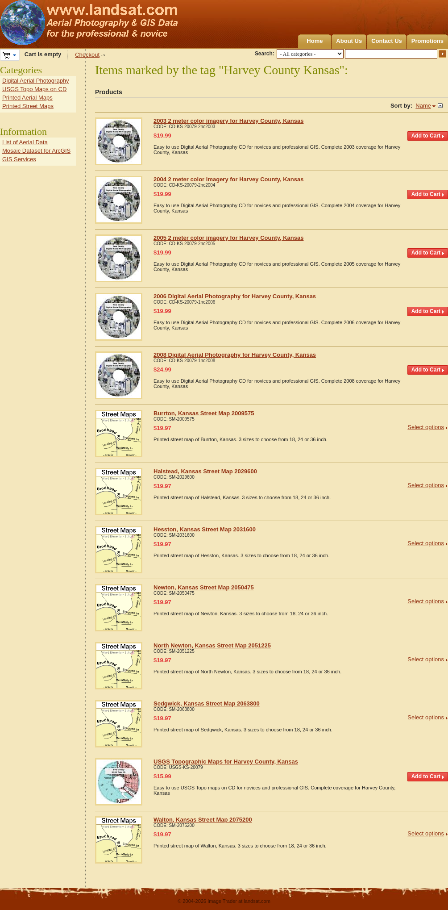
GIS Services (19, 159)
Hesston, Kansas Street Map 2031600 (204, 529)
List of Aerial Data (25, 142)
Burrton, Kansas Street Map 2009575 (203, 413)
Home (315, 41)
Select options (425, 427)
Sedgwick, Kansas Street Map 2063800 (206, 703)
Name (423, 105)
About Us (349, 41)
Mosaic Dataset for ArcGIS (36, 150)
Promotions (427, 41)
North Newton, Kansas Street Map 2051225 (212, 645)
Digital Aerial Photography (35, 80)
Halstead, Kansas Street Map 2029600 (205, 471)
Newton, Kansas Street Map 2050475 (203, 587)
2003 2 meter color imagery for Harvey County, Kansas (228, 120)
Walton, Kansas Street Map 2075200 (202, 819)
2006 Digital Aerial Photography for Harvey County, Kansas (234, 296)
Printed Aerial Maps (27, 97)
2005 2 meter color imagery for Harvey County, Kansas (228, 237)
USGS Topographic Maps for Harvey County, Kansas (225, 761)
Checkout (87, 54)
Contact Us (386, 41)
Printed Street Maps (28, 106)
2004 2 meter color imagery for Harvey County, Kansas (228, 179)
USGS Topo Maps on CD (34, 89)
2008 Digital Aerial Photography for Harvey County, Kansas (234, 354)
